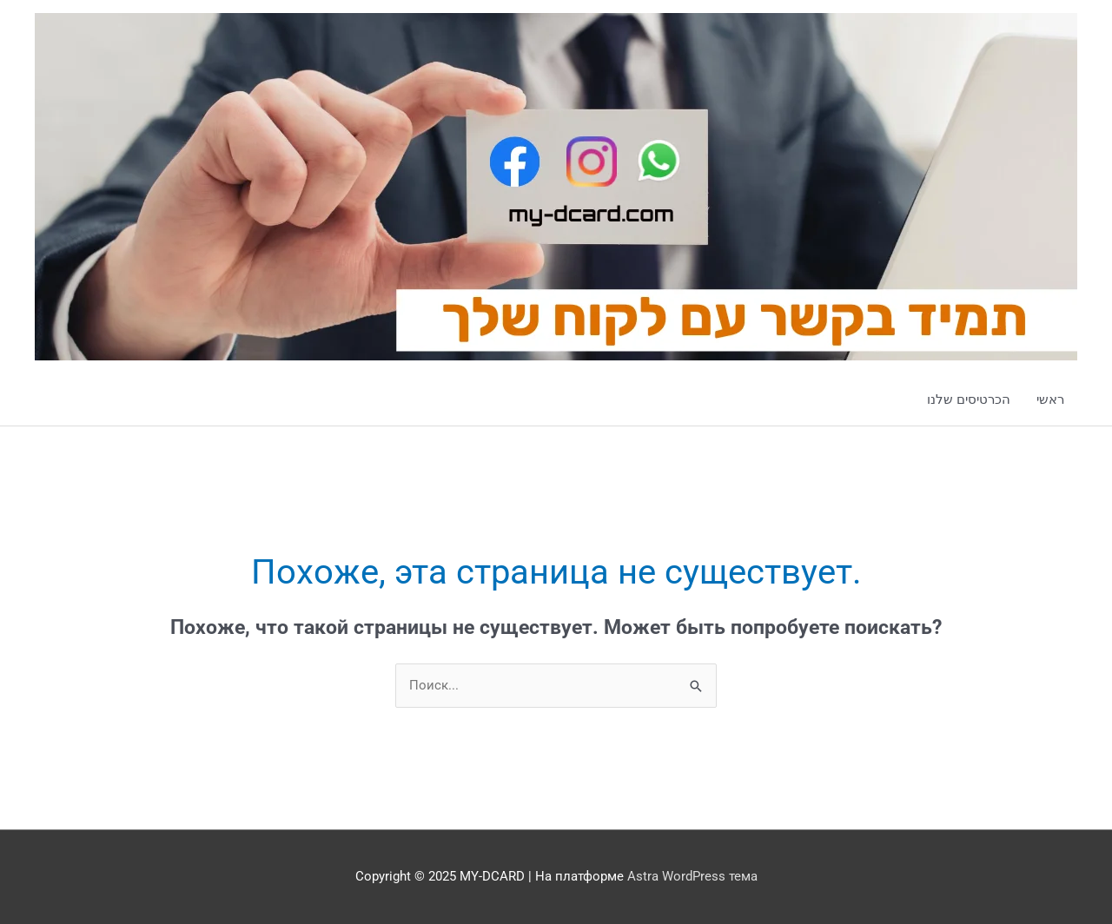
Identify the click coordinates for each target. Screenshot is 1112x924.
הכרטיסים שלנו (968, 399)
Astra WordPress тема (692, 876)
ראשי (1050, 399)
